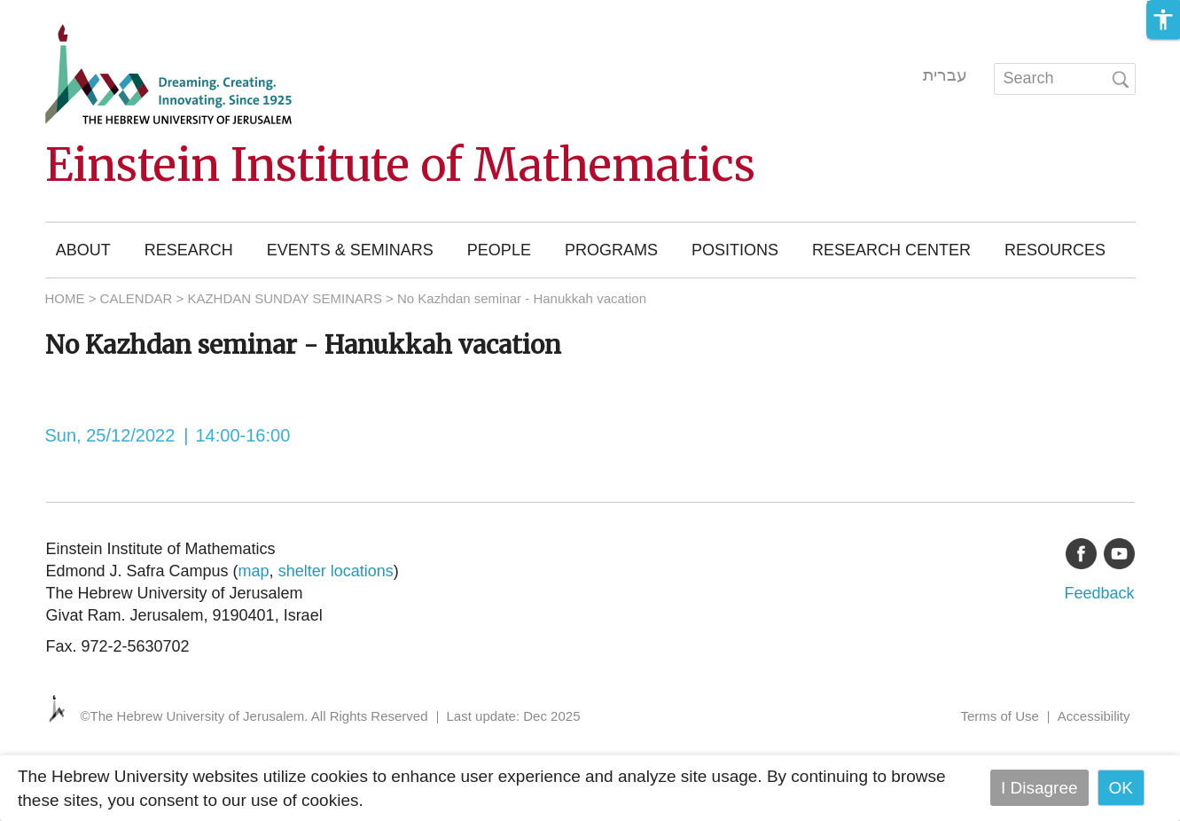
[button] (1163, 19)
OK (1121, 787)
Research (189, 250)
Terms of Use (999, 715)
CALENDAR (136, 298)
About (83, 250)
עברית (945, 75)
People (499, 250)
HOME (65, 298)
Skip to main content (76, 12)
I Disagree (1039, 787)
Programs (611, 250)
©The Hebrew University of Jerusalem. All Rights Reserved (254, 715)
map (254, 571)
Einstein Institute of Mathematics (400, 165)
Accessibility (1094, 715)
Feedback (1099, 593)
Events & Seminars (350, 250)
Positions (735, 250)
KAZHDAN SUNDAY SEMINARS (284, 298)
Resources (1055, 250)
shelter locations (336, 571)
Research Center (891, 250)
